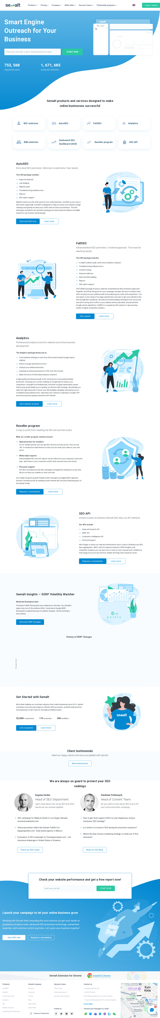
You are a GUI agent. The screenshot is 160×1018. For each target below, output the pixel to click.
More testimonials (80, 753)
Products (32, 5)
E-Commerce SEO (8, 986)
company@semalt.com (91, 978)
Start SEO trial (14, 928)
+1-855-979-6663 (89, 982)
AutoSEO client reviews (61, 986)
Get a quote (85, 314)
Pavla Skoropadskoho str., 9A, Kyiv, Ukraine (98, 986)
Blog (29, 990)
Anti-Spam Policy (150, 1015)
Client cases (58, 978)
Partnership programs (106, 5)
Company (56, 5)
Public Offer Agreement (134, 1015)
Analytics (5, 990)
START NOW (72, 52)
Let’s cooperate (26, 719)
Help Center (32, 994)
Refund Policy (107, 1015)
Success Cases (86, 5)
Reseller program (8, 997)
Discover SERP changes (30, 613)
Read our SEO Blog (94, 839)
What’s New (32, 997)
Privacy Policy (96, 1015)
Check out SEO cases (30, 839)
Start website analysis (29, 400)
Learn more (51, 221)
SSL (3, 994)
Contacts (31, 982)
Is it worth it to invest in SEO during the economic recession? (110, 817)
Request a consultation (29, 486)
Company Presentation (39, 1003)
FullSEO (5, 982)
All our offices (88, 994)
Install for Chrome (102, 965)
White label (70, 5)
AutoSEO (5, 978)
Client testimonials (60, 982)
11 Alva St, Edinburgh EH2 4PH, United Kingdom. (100, 990)
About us (31, 978)
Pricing (44, 5)
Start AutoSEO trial (27, 221)
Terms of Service (119, 1015)
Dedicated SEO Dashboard (11, 1001)
